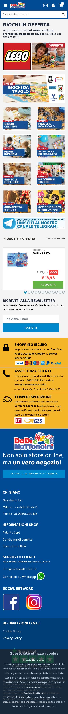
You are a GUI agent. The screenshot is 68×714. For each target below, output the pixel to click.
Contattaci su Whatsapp (24, 576)
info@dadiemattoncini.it (20, 569)
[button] (60, 5)
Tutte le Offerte (56, 238)
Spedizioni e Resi (14, 546)
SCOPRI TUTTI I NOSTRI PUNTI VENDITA (34, 474)
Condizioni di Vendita (17, 539)
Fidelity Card (11, 532)
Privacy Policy (12, 638)
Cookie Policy (12, 631)
